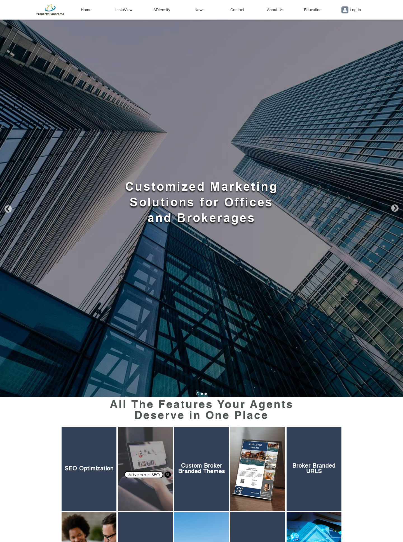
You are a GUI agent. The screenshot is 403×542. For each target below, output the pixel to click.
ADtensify (161, 10)
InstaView (123, 10)
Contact (237, 10)
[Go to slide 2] (202, 394)
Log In (351, 9)
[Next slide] (395, 208)
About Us (275, 10)
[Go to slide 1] (197, 393)
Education (313, 10)
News (199, 10)
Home (86, 10)
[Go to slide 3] (206, 394)
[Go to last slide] (8, 208)
